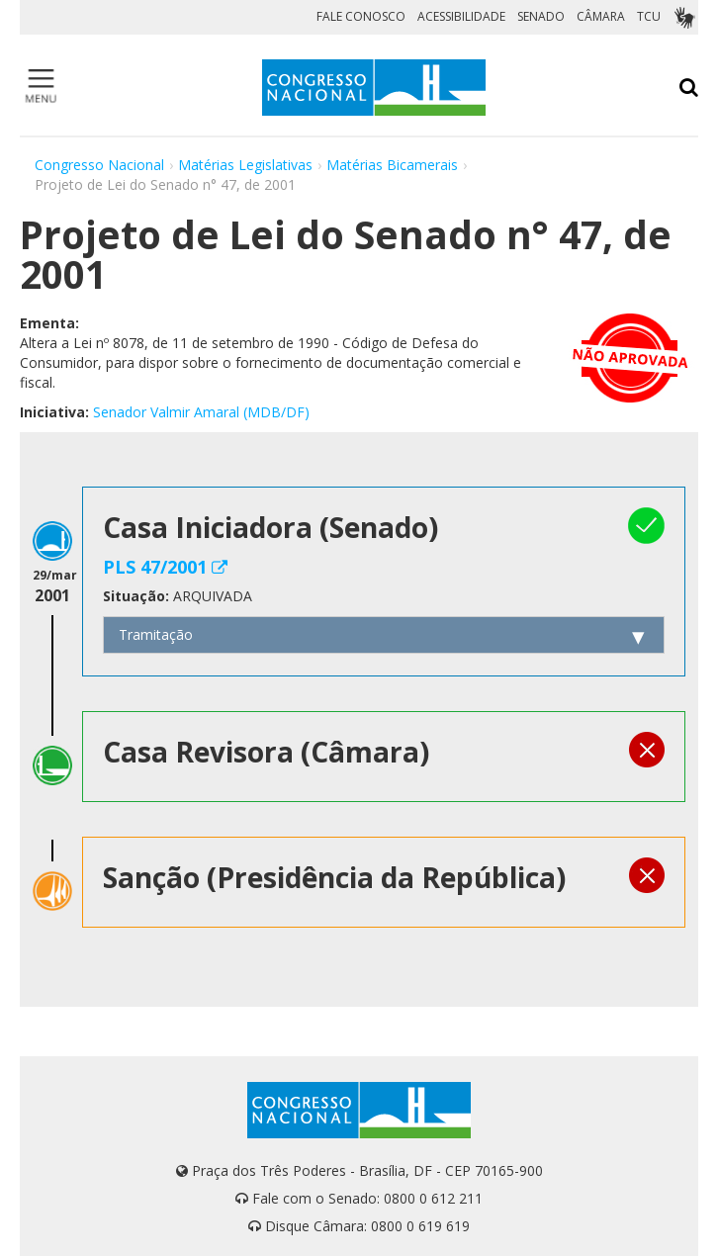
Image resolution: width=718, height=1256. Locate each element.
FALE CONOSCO (360, 16)
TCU (649, 16)
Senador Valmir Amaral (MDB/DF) (201, 412)
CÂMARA (601, 16)
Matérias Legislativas (245, 164)
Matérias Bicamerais (392, 164)
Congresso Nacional (99, 164)
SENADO (541, 16)
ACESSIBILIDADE (461, 16)
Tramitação (156, 634)
